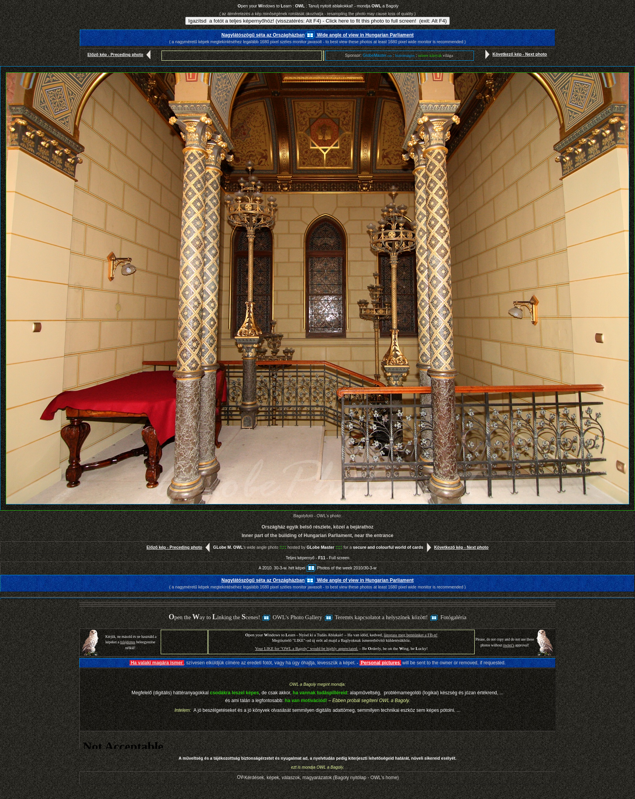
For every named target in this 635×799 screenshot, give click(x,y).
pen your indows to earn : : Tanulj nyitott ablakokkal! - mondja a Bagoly (318, 6)
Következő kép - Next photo (514, 54)
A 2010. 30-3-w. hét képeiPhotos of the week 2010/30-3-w (317, 567)
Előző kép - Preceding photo (121, 54)
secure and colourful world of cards (388, 547)
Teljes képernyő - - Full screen (317, 557)
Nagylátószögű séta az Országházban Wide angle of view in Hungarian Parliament (317, 35)
